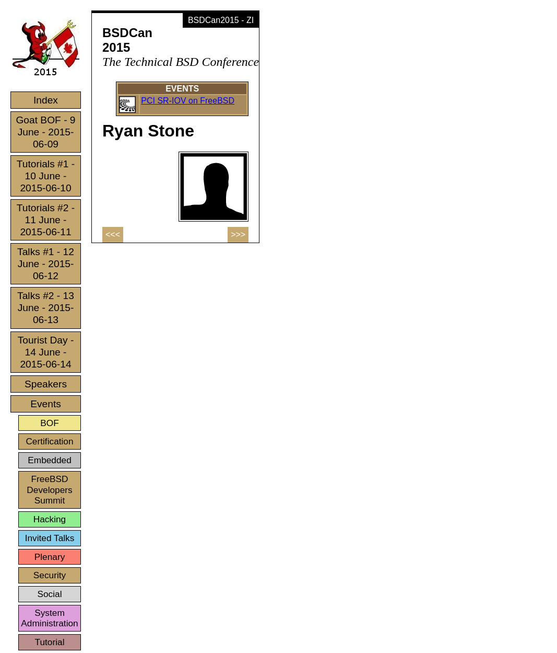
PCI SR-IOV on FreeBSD (187, 100)
